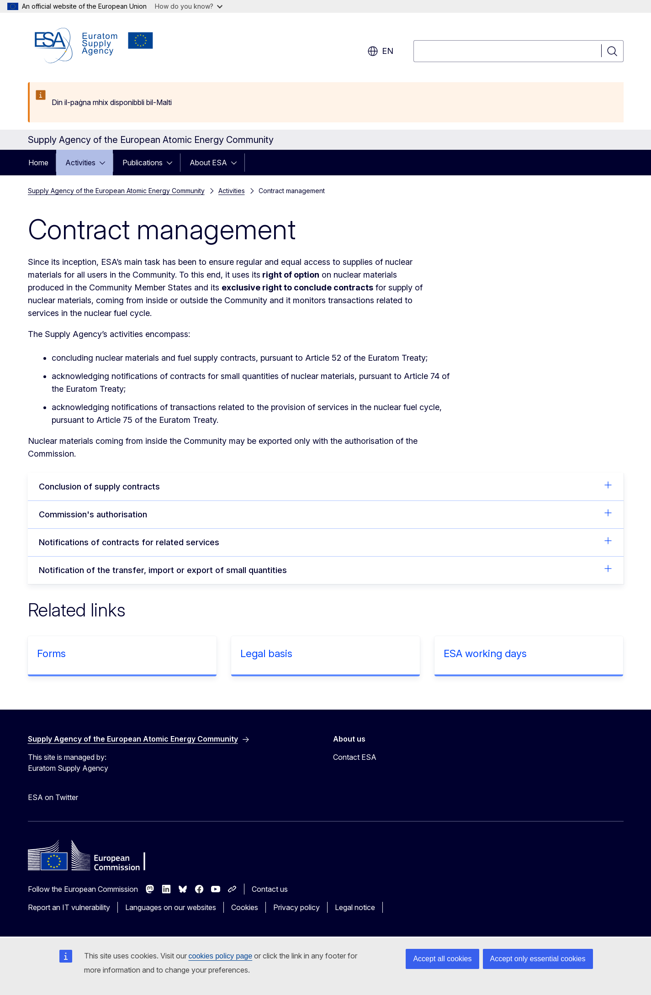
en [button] (380, 51)
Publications (142, 162)
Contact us (270, 889)
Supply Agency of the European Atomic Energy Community (116, 191)
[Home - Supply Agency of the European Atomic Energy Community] (94, 45)
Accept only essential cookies (538, 959)
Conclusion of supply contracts (326, 485)
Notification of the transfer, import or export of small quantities (326, 569)
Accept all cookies (442, 959)
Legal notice (355, 907)
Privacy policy (296, 907)
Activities (80, 162)
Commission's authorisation (326, 513)
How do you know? (188, 6)
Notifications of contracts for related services (326, 541)
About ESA (208, 162)
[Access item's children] (105, 162)
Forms (51, 653)
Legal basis (266, 653)
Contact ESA (354, 757)
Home (38, 162)
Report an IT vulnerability (69, 907)
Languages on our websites (170, 907)
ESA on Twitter (53, 797)
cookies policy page (221, 956)
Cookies (244, 907)
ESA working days (485, 653)
